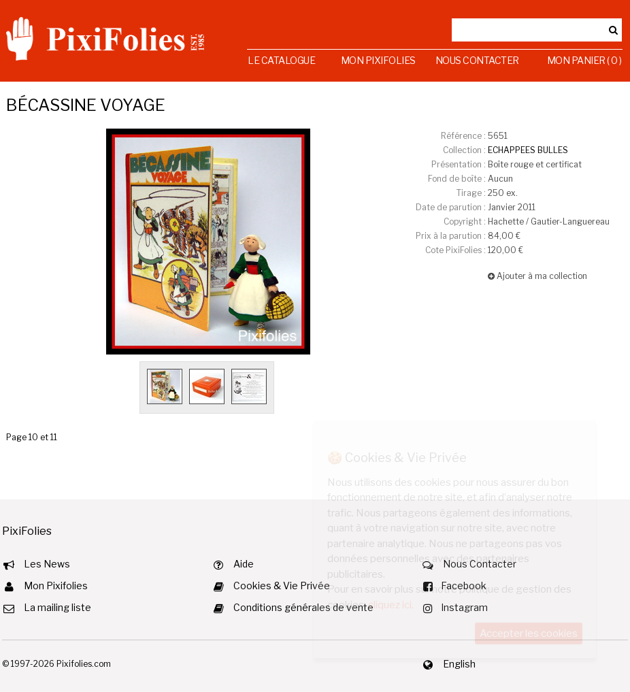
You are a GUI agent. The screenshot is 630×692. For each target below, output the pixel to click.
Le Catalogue (281, 60)
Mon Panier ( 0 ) (584, 60)
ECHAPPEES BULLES (528, 150)
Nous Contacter (477, 60)
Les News (47, 564)
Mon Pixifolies (378, 60)
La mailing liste (57, 607)
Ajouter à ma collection (537, 276)
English (459, 664)
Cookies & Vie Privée (281, 585)
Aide (243, 564)
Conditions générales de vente (303, 607)
